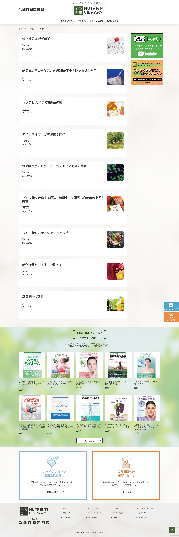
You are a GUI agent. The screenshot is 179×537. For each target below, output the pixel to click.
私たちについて (67, 21)
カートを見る (170, 320)
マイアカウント (68, 513)
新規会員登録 (52, 492)
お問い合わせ (112, 21)
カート (115, 517)
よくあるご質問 (96, 21)
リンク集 (82, 21)
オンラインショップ (171, 309)
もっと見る (89, 441)
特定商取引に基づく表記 (145, 508)
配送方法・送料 (142, 517)
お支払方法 (67, 517)
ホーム (21, 29)
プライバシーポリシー (95, 513)
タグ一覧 (30, 29)
